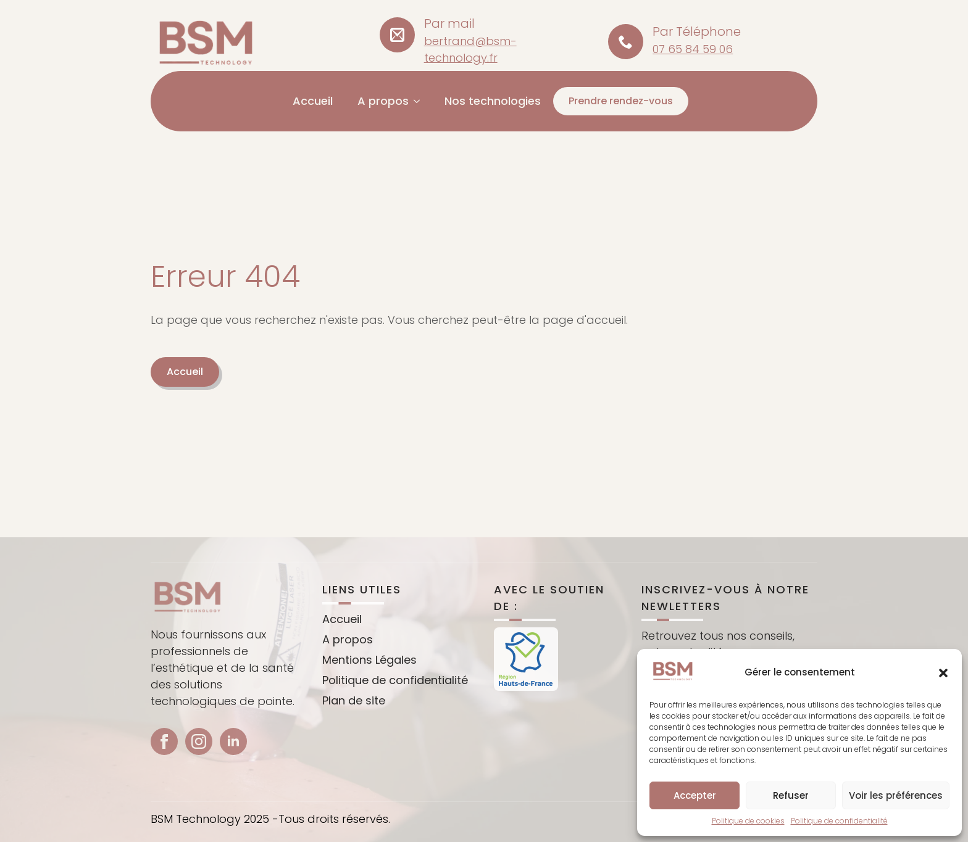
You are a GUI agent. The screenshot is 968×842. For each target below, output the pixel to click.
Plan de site (353, 717)
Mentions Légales (369, 677)
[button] (943, 673)
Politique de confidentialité (839, 820)
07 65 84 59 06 (693, 49)
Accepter (695, 795)
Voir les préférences (896, 795)
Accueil (313, 101)
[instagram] (198, 759)
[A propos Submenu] (420, 101)
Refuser (791, 795)
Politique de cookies (748, 820)
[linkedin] (233, 759)
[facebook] (164, 759)
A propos (383, 101)
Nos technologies (492, 101)
